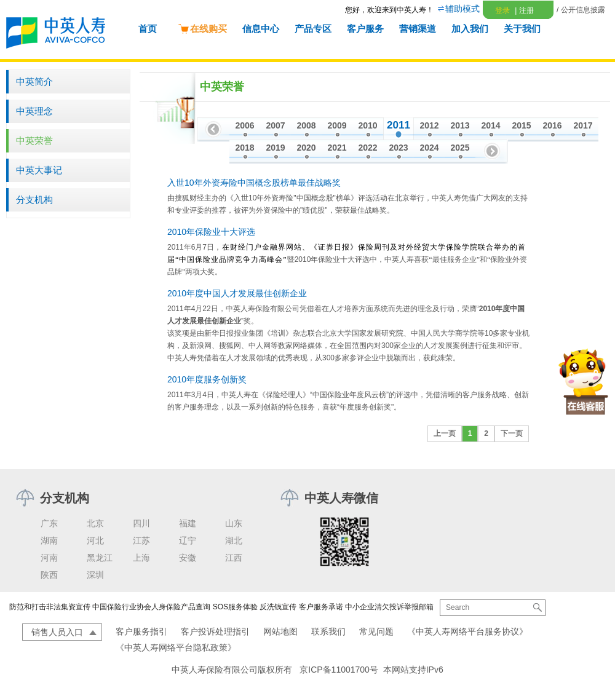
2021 (336, 147)
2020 (305, 147)
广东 (49, 523)
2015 (521, 125)
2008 (305, 125)
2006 (244, 125)
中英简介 (34, 81)
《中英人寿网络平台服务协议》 (467, 631)
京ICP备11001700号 (339, 669)
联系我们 (328, 631)
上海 (141, 558)
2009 (336, 125)
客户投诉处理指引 (215, 631)
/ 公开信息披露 (581, 10)
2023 (398, 147)
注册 (524, 10)
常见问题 (376, 631)
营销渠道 (417, 28)
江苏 (141, 540)
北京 (95, 523)
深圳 (95, 575)
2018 (244, 147)
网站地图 (280, 631)
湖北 (233, 540)
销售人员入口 (57, 632)
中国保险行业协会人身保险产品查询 (151, 607)
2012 (428, 125)
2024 (428, 147)
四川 (141, 523)
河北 (95, 540)
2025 (459, 147)
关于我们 (522, 28)
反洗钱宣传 (278, 607)
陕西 (49, 575)
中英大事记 (39, 170)
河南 (49, 558)
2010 (367, 125)
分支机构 (34, 199)
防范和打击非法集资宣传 (49, 607)
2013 (459, 125)
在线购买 (202, 28)
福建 (187, 523)
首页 (147, 28)
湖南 (49, 540)
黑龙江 (100, 558)
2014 (490, 125)
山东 (233, 523)
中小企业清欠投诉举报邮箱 (389, 607)
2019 (275, 147)
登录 (502, 10)
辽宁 (187, 540)
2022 (367, 147)
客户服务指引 (141, 631)
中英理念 (34, 111)
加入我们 (469, 28)
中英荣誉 (34, 140)
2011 (398, 125)
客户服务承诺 (321, 607)
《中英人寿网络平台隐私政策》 (176, 647)
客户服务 (365, 28)
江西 (233, 558)
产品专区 (313, 28)
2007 (275, 125)
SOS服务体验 (235, 607)
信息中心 (260, 28)
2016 (551, 125)
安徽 (187, 558)
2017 (582, 125)
